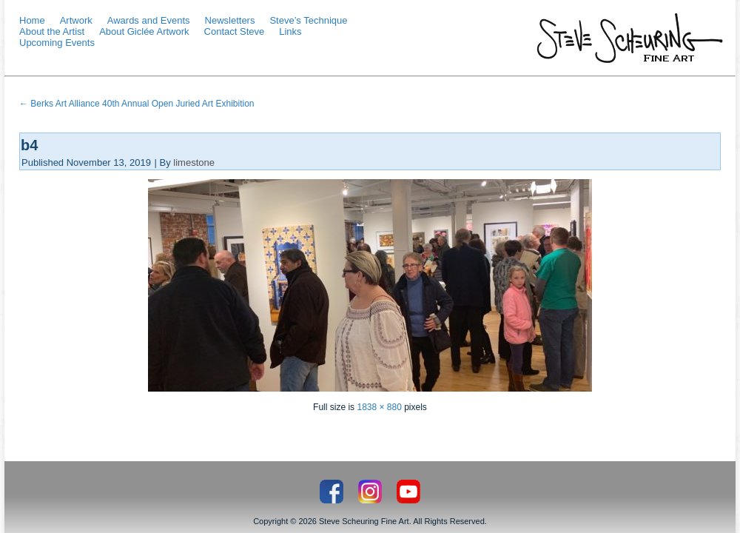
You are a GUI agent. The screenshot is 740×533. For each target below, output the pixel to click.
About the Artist (51, 31)
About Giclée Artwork (144, 31)
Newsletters (230, 20)
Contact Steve (234, 31)
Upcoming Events (57, 42)
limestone (194, 162)
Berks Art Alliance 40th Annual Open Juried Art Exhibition (137, 103)
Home (32, 20)
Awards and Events (148, 20)
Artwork (76, 20)
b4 (29, 145)
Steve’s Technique (308, 20)
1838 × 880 (379, 407)
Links (290, 31)
